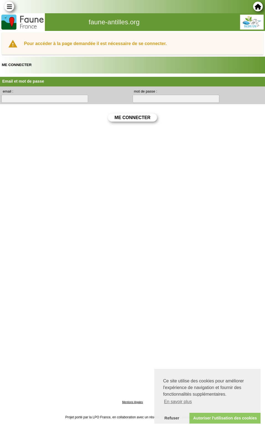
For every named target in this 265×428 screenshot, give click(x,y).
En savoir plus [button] (178, 401)
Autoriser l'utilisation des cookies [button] (225, 418)
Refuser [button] (171, 418)
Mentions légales (132, 402)
